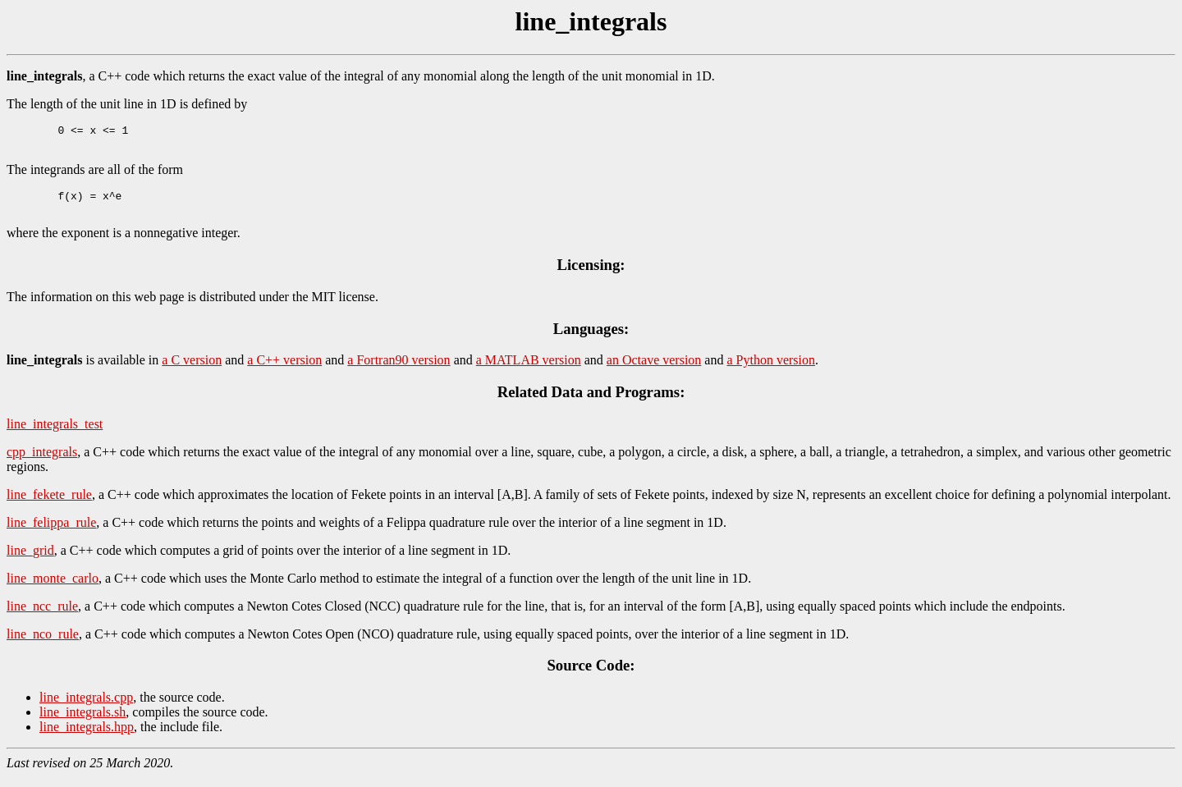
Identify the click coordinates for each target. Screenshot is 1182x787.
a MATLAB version (528, 370)
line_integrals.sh (82, 722)
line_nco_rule (43, 644)
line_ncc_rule (42, 616)
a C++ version (284, 370)
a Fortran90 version (398, 370)
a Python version (770, 370)
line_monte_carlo (52, 588)
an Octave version (654, 370)
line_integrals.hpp (86, 737)
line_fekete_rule (49, 504)
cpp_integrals (42, 462)
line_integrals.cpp (86, 707)
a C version (192, 370)
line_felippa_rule (51, 532)
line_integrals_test (55, 434)
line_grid (30, 560)
